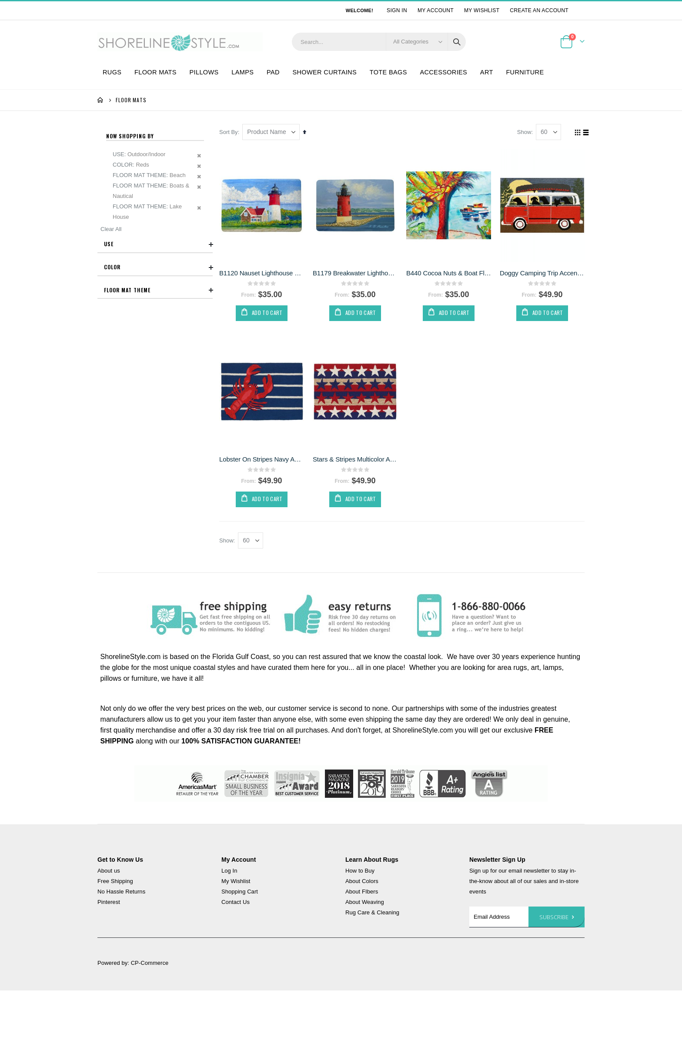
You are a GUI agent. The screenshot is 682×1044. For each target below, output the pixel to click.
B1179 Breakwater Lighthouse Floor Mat (356, 272)
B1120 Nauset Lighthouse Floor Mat (263, 272)
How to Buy (359, 871)
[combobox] (379, 42)
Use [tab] (158, 244)
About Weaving (364, 903)
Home (100, 100)
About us (108, 871)
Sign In (397, 10)
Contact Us (235, 903)
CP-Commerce (150, 963)
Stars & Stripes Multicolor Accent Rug (356, 458)
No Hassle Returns (121, 892)
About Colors (361, 882)
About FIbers (361, 892)
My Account (436, 10)
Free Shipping (115, 882)
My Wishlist (481, 10)
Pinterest (108, 903)
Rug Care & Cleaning (372, 913)
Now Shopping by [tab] (130, 136)
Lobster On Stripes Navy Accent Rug (263, 458)
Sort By (230, 132)
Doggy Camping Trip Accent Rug (542, 272)
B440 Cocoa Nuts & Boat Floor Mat (450, 272)
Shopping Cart (239, 892)
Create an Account (539, 10)
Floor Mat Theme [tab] (158, 290)
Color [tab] (158, 267)
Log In (229, 871)
